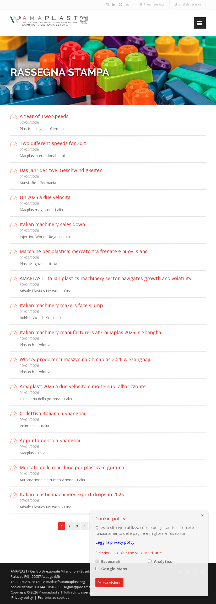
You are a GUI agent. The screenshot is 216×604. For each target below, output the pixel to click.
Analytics (163, 561)
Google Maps (114, 568)
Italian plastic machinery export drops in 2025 (72, 494)
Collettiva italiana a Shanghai (52, 413)
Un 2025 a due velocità (45, 197)
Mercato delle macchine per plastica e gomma (72, 467)
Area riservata (152, 4)
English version (188, 4)
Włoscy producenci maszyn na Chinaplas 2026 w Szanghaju (86, 359)
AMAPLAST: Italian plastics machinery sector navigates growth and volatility (105, 278)
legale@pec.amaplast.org (87, 587)
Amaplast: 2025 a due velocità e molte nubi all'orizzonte (83, 386)
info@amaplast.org (72, 581)
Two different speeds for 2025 (54, 143)
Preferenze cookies (56, 597)
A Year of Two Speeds (44, 116)
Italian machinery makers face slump (61, 305)
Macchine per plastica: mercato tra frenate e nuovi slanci (84, 251)
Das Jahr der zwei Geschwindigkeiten (61, 170)
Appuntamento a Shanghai (50, 440)
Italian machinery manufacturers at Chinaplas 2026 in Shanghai (91, 332)
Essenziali (110, 561)
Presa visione (109, 582)
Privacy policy (25, 597)
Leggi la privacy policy (114, 542)
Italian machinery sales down (52, 224)
